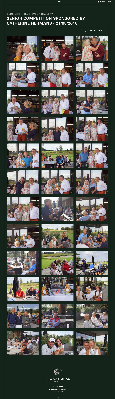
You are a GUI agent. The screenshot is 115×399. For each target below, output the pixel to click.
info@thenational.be (57, 389)
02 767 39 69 (57, 386)
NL (54, 397)
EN (59, 397)
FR (57, 397)
